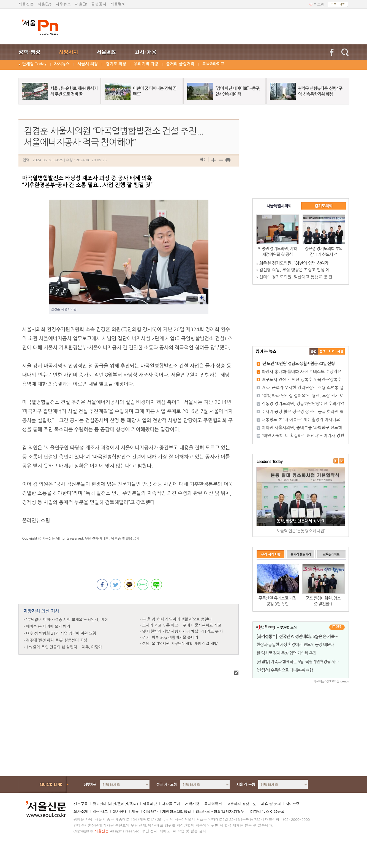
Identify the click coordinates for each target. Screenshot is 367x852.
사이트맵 (293, 804)
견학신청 (192, 804)
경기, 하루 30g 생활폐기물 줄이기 (170, 637)
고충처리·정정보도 (241, 804)
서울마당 (149, 804)
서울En (81, 4)
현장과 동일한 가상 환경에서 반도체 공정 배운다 (295, 644)
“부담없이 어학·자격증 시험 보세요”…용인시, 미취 (67, 619)
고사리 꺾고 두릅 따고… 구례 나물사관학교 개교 (181, 625)
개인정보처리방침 (176, 811)
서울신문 (26, 4)
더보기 (337, 627)
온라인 (122, 804)
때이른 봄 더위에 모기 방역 (48, 626)
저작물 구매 (170, 804)
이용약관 (150, 811)
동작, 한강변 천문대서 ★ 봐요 (301, 521)
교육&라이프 (213, 64)
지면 (112, 804)
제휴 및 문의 (271, 804)
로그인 (319, 4)
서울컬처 (118, 4)
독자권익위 (213, 804)
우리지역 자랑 (146, 64)
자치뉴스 (62, 64)
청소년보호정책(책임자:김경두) (220, 811)
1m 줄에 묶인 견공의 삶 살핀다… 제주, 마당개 (64, 647)
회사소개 (81, 811)
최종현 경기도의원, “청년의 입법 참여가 (294, 263)
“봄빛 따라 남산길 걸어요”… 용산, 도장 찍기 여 (303, 395)
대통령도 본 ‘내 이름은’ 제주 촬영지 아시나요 (301, 419)
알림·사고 (100, 811)
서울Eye (45, 4)
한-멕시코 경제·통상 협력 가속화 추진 (286, 653)
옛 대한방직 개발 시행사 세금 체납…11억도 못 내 (182, 631)
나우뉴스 (63, 4)
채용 (134, 811)
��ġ (322, 351)
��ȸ (340, 351)
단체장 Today (34, 64)
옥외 (133, 804)
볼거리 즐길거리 (180, 64)
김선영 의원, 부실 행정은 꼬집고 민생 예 (294, 270)
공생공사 (99, 4)
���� (313, 351)
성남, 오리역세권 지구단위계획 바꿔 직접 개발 (180, 643)
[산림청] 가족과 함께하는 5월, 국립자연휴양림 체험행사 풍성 (305, 662)
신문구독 (81, 804)
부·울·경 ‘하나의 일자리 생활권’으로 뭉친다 (177, 619)
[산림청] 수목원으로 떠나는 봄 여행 (285, 670)
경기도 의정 (116, 64)
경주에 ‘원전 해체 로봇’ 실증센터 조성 (56, 640)
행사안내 (119, 811)
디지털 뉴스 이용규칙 (267, 811)
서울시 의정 (87, 64)
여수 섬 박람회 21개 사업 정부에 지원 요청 (61, 633)
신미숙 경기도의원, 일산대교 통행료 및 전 (295, 277)
